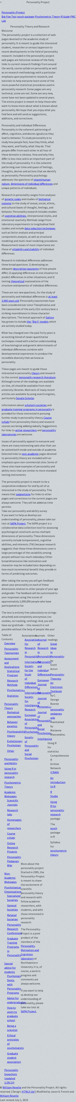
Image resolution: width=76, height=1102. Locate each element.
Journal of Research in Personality (44, 648)
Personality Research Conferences (14, 929)
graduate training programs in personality (27, 409)
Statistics (13, 695)
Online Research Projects (12, 847)
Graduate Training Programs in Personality (14, 947)
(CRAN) (54, 772)
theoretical (17, 281)
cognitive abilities (15, 216)
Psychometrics (16, 690)
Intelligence (44, 739)
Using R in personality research (11, 773)
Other (10, 751)
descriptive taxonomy (26, 268)
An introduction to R (57, 782)
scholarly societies (36, 405)
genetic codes (13, 199)
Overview (9, 643)
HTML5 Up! (28, 1091)
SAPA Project (18, 523)
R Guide (65, 16)
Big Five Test (9, 16)
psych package (25, 16)
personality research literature (37, 377)
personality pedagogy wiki (57, 714)
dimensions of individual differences (32, 183)
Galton (50, 317)
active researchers (26, 430)
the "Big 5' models (38, 321)
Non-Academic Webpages (10, 878)
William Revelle (12, 1087)
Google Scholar (25, 398)
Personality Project (13, 12)
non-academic (30, 454)
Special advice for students (10, 968)
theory (36, 373)
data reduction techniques (39, 228)
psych (53, 828)
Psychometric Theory (47, 16)
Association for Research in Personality (32, 648)
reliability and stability (25, 249)
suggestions (23, 494)
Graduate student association (14, 1058)
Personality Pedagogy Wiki (14, 861)
